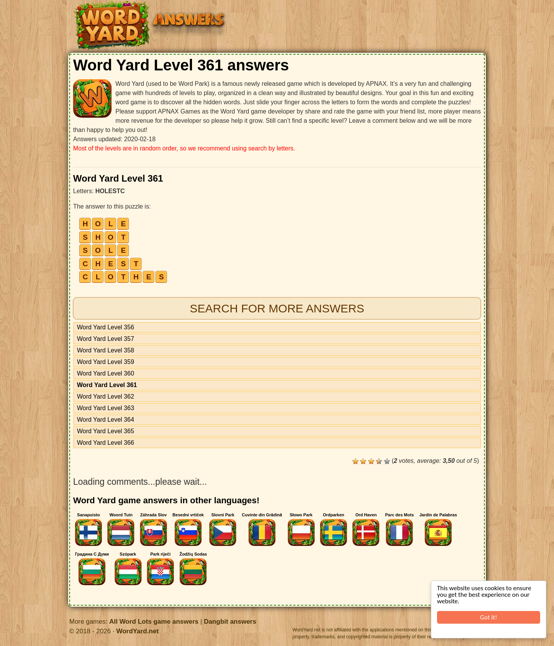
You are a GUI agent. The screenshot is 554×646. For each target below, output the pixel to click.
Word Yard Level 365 (105, 431)
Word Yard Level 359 (105, 362)
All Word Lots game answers (154, 621)
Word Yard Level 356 (105, 327)
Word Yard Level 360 (105, 373)
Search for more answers (277, 308)
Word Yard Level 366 (105, 442)
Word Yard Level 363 (105, 408)
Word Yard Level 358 (105, 350)
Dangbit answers (230, 621)
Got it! (489, 617)
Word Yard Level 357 (105, 339)
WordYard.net (137, 631)
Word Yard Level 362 (105, 396)
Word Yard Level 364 (105, 419)
